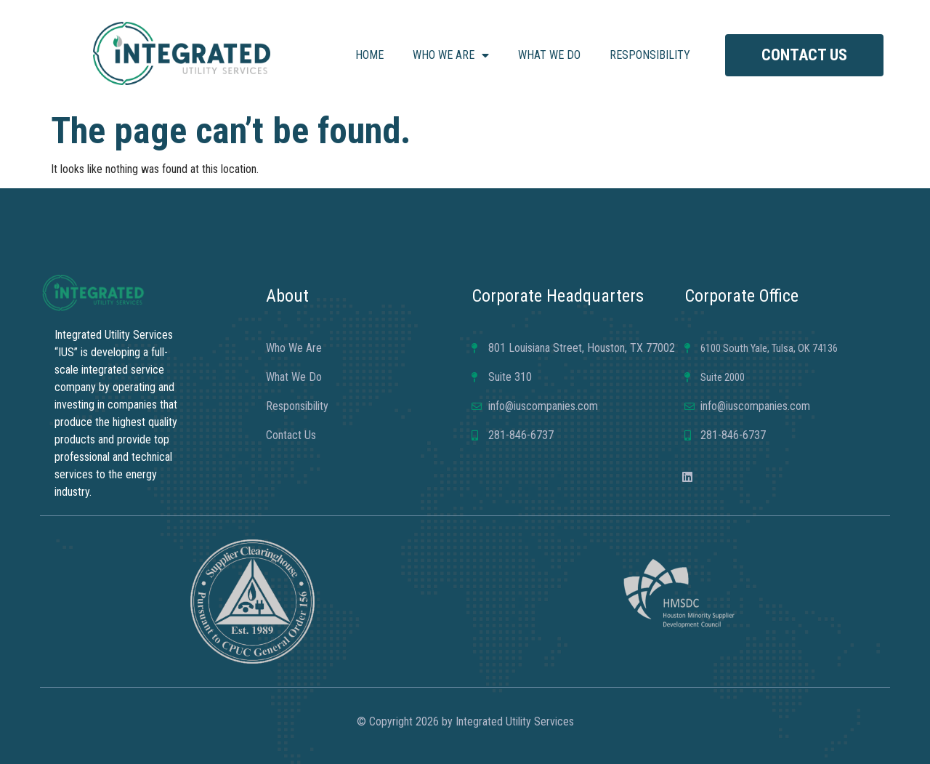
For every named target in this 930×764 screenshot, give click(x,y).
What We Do (549, 55)
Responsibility (650, 55)
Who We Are (451, 55)
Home (369, 55)
